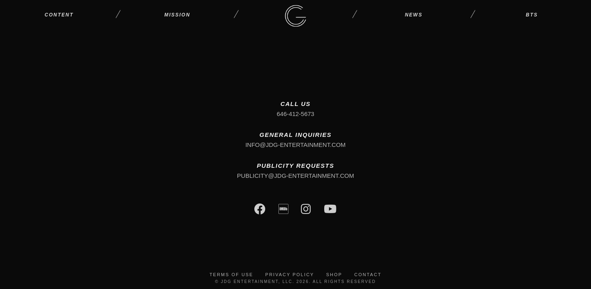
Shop (334, 274)
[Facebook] (259, 210)
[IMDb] (283, 210)
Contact (368, 274)
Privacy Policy (289, 274)
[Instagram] (306, 210)
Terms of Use (231, 274)
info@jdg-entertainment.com (295, 144)
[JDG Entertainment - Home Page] (295, 15)
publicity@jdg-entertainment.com (295, 175)
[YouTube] (330, 210)
